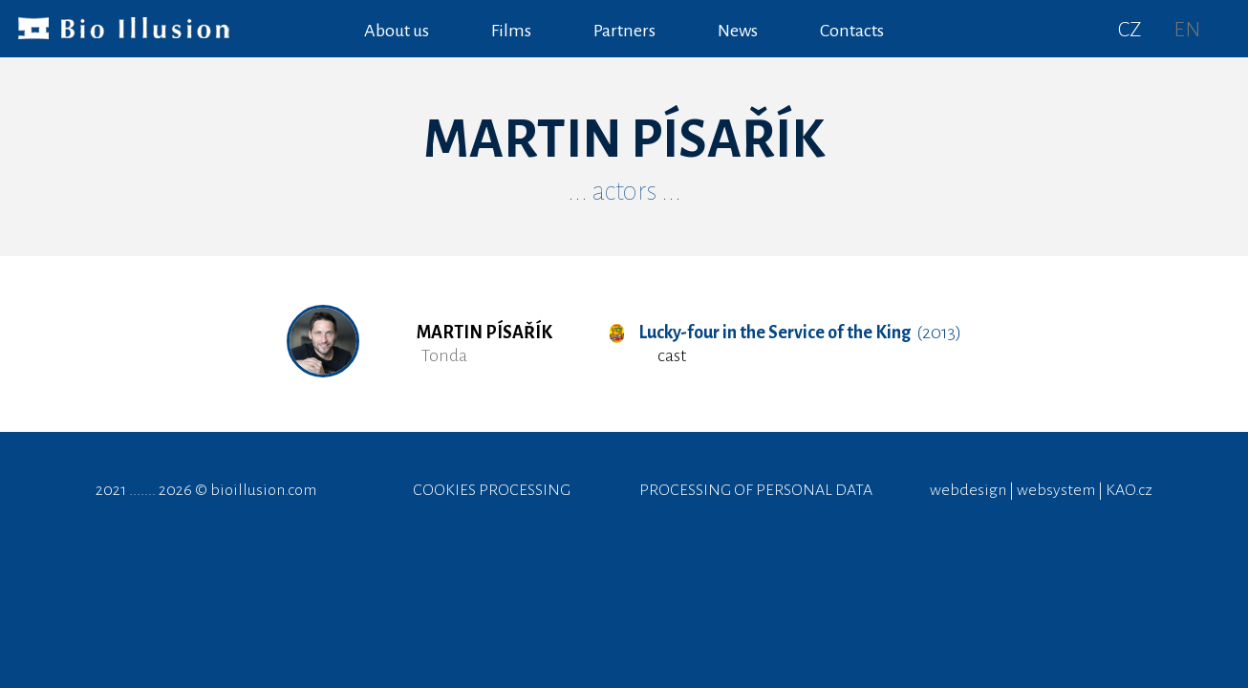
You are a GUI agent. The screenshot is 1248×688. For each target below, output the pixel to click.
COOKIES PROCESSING (491, 490)
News (738, 30)
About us (396, 30)
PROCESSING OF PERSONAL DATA (755, 490)
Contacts (852, 30)
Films (511, 30)
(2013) (785, 332)
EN (1186, 29)
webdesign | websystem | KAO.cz (1041, 490)
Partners (624, 30)
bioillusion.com (263, 490)
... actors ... (624, 191)
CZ (1130, 29)
